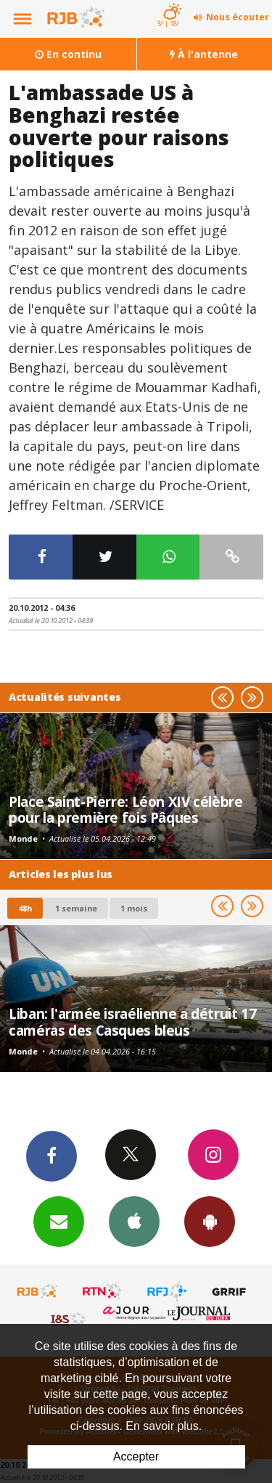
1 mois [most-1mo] (133, 908)
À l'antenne (204, 54)
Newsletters (58, 1221)
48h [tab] (25, 908)
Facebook (51, 1155)
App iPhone (134, 1221)
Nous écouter (237, 17)
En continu (68, 54)
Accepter (136, 1456)
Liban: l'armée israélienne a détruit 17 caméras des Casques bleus (132, 1021)
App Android (209, 1221)
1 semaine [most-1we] (76, 908)
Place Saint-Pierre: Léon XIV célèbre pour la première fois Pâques (126, 809)
